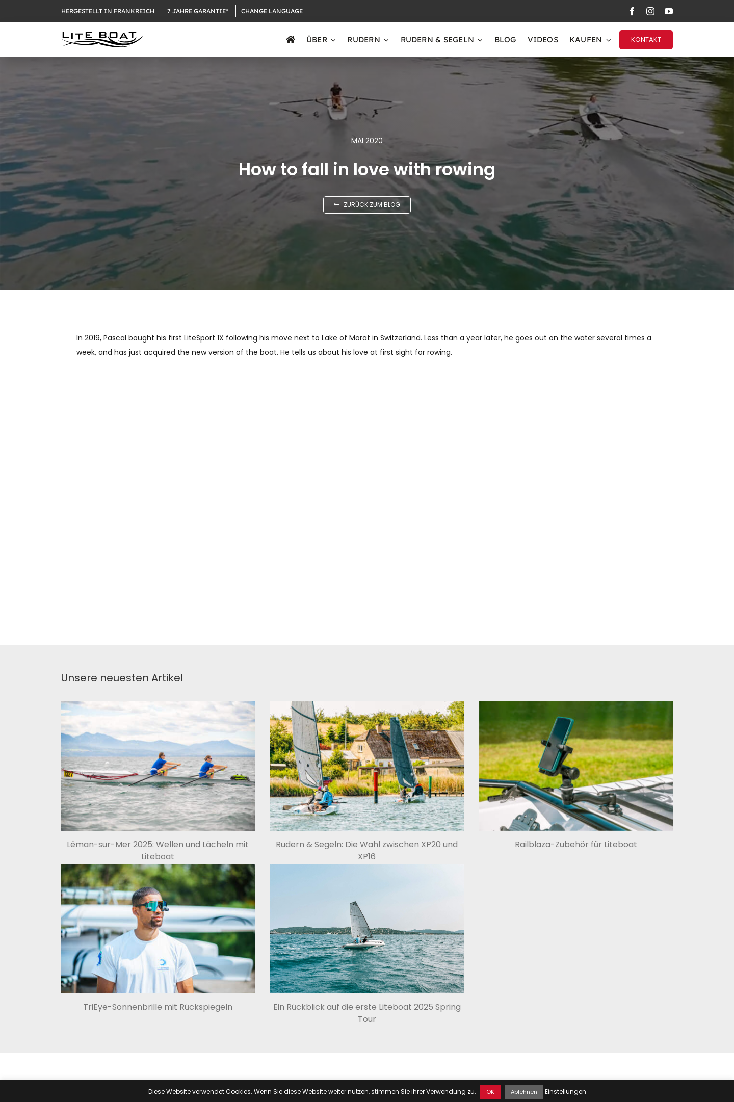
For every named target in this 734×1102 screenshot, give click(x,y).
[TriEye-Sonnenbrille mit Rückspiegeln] (158, 929)
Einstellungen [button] (565, 1091)
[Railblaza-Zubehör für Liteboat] (576, 766)
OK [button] (490, 1092)
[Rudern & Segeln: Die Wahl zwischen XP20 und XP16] (367, 766)
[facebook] (632, 11)
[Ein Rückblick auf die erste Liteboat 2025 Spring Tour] (367, 928)
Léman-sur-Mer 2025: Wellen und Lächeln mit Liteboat (158, 850)
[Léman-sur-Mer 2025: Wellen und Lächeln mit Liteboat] (158, 766)
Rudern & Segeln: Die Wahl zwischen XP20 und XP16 (367, 850)
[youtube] (669, 11)
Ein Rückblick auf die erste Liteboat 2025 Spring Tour (367, 1013)
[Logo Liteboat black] (102, 36)
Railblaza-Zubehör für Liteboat (576, 844)
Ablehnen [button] (524, 1092)
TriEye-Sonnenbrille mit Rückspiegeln (157, 1007)
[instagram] (650, 11)
